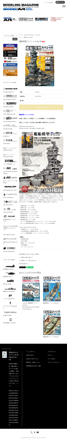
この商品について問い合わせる (27, 260)
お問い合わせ (30, 355)
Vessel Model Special (29, 35)
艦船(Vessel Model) (28, 37)
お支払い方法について (32, 358)
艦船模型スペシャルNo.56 (50, 337)
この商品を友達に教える (26, 257)
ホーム (20, 35)
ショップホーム (30, 351)
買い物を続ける (23, 263)
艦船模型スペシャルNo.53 (50, 303)
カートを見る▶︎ (49, 2)
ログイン (50, 355)
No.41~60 (38, 35)
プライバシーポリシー (54, 362)
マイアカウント (52, 351)
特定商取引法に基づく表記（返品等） (29, 254)
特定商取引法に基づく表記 (33, 366)
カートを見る (51, 358)
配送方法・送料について (33, 362)
